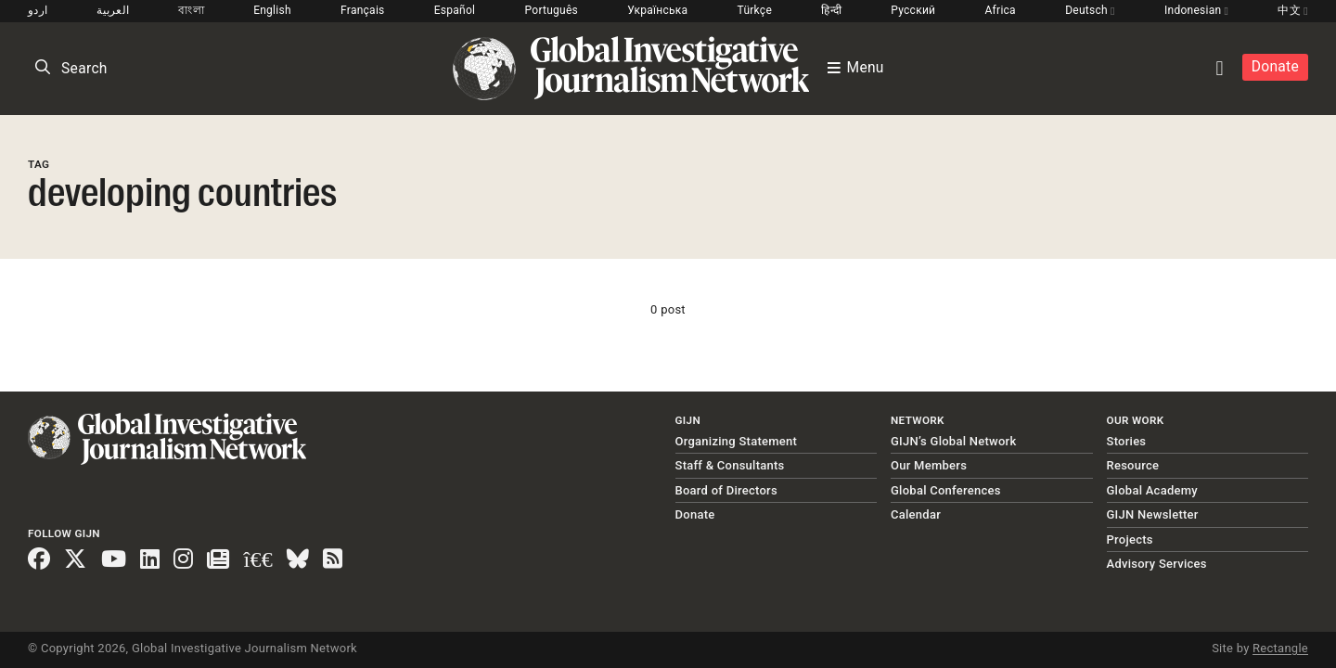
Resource (1133, 465)
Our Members (929, 465)
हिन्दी (831, 10)
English (272, 10)
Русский (913, 10)
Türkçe (755, 10)
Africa (1000, 10)
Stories (1127, 441)
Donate (1275, 66)
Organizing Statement (736, 441)
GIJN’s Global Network (954, 441)
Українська (657, 10)
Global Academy (1152, 490)
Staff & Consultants (730, 465)
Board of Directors (726, 490)
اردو (37, 10)
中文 (1292, 10)
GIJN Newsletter (1153, 514)
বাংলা (191, 10)
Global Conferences (946, 490)
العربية (112, 10)
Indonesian (1196, 10)
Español (455, 10)
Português (552, 10)
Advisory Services (1157, 564)
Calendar (916, 514)
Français (362, 10)
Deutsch (1090, 10)
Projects (1130, 539)
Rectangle (1280, 648)
